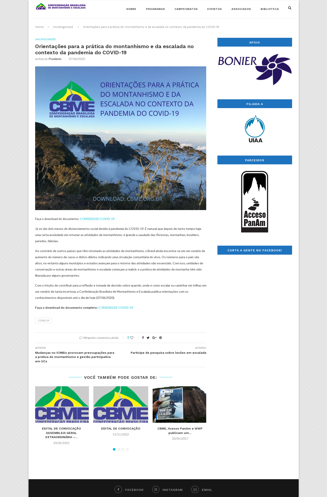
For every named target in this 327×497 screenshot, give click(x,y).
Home (39, 27)
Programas (155, 9)
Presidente (55, 59)
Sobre (131, 9)
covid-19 (43, 320)
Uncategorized (63, 27)
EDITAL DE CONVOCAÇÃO (120, 428)
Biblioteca (270, 9)
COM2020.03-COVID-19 (97, 219)
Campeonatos (186, 9)
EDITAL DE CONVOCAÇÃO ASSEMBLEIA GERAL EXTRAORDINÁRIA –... (61, 433)
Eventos (214, 9)
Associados (241, 9)
